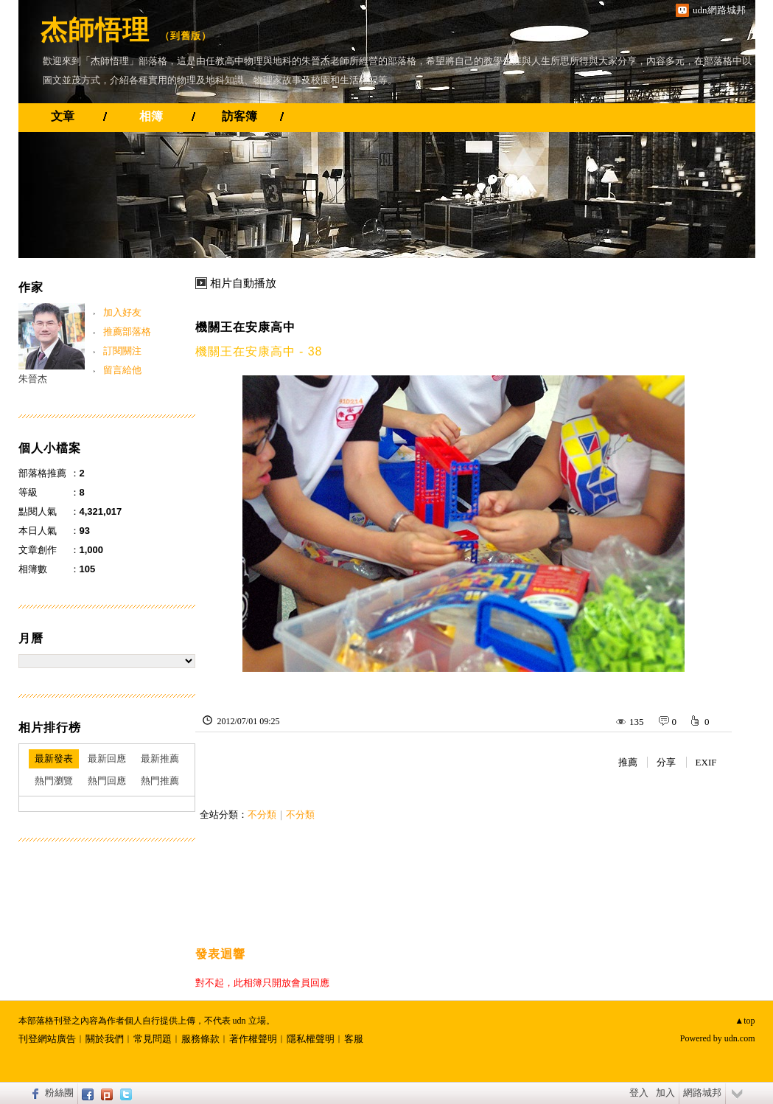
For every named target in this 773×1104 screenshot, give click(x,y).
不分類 (262, 814)
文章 (62, 116)
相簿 (151, 116)
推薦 (627, 762)
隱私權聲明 (311, 1038)
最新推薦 (160, 758)
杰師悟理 (95, 30)
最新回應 (107, 758)
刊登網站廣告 (47, 1038)
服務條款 (200, 1038)
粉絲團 (59, 1092)
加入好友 (122, 312)
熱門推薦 (160, 780)
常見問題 (152, 1038)
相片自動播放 (243, 283)
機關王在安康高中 (245, 327)
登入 (638, 1092)
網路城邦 (702, 1092)
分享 (666, 762)
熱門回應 (107, 780)
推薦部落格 (127, 331)
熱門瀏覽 (54, 780)
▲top (745, 1021)
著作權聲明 (253, 1038)
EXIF (706, 762)
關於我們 (104, 1038)
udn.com (739, 1038)
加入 (665, 1092)
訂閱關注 (122, 350)
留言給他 (122, 369)
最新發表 (54, 758)
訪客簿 (239, 116)
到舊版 (185, 35)
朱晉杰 (32, 378)
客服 (353, 1038)
